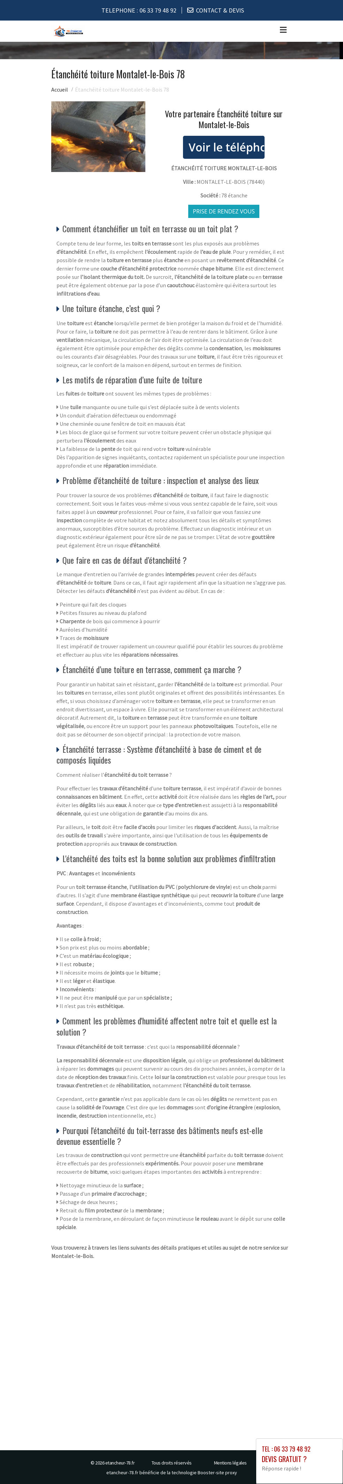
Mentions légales (230, 1462)
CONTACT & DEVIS (220, 10)
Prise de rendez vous (224, 210)
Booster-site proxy (217, 1472)
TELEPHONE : (138, 10)
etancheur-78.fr (120, 1462)
